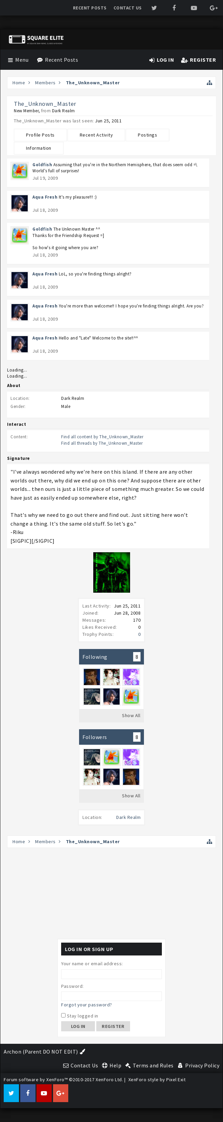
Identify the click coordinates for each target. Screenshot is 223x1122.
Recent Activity (96, 135)
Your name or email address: (92, 964)
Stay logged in (79, 1016)
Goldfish (42, 165)
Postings (147, 135)
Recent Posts (90, 8)
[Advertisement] (111, 893)
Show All (131, 715)
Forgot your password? (86, 1005)
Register (113, 1026)
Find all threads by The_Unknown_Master (102, 443)
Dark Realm (128, 817)
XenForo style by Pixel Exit (157, 1079)
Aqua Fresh (44, 197)
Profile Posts (40, 135)
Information (38, 148)
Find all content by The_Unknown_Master (102, 437)
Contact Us (128, 8)
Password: (72, 986)
